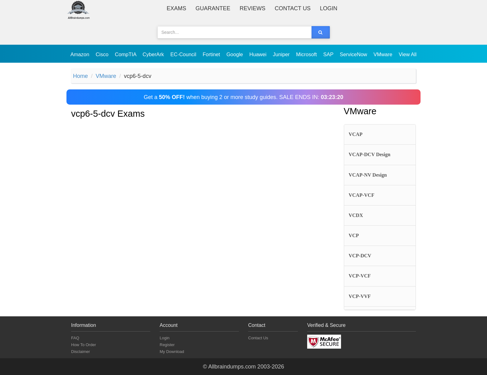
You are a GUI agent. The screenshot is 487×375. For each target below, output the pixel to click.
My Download (172, 351)
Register (167, 344)
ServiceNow (354, 54)
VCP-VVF (360, 296)
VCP (354, 235)
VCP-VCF (360, 275)
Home (80, 76)
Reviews (253, 8)
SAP (329, 54)
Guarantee (213, 8)
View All (407, 54)
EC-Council (184, 54)
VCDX (356, 215)
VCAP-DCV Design (369, 154)
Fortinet (212, 54)
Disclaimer (80, 351)
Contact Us (293, 8)
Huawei (258, 54)
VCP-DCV (360, 255)
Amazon (81, 54)
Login (328, 8)
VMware (384, 54)
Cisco (103, 54)
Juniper (282, 54)
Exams (176, 8)
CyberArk (154, 54)
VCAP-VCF (362, 195)
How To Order (83, 344)
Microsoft (307, 54)
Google (235, 54)
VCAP (355, 134)
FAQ (75, 338)
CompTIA (126, 54)
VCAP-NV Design (368, 175)
